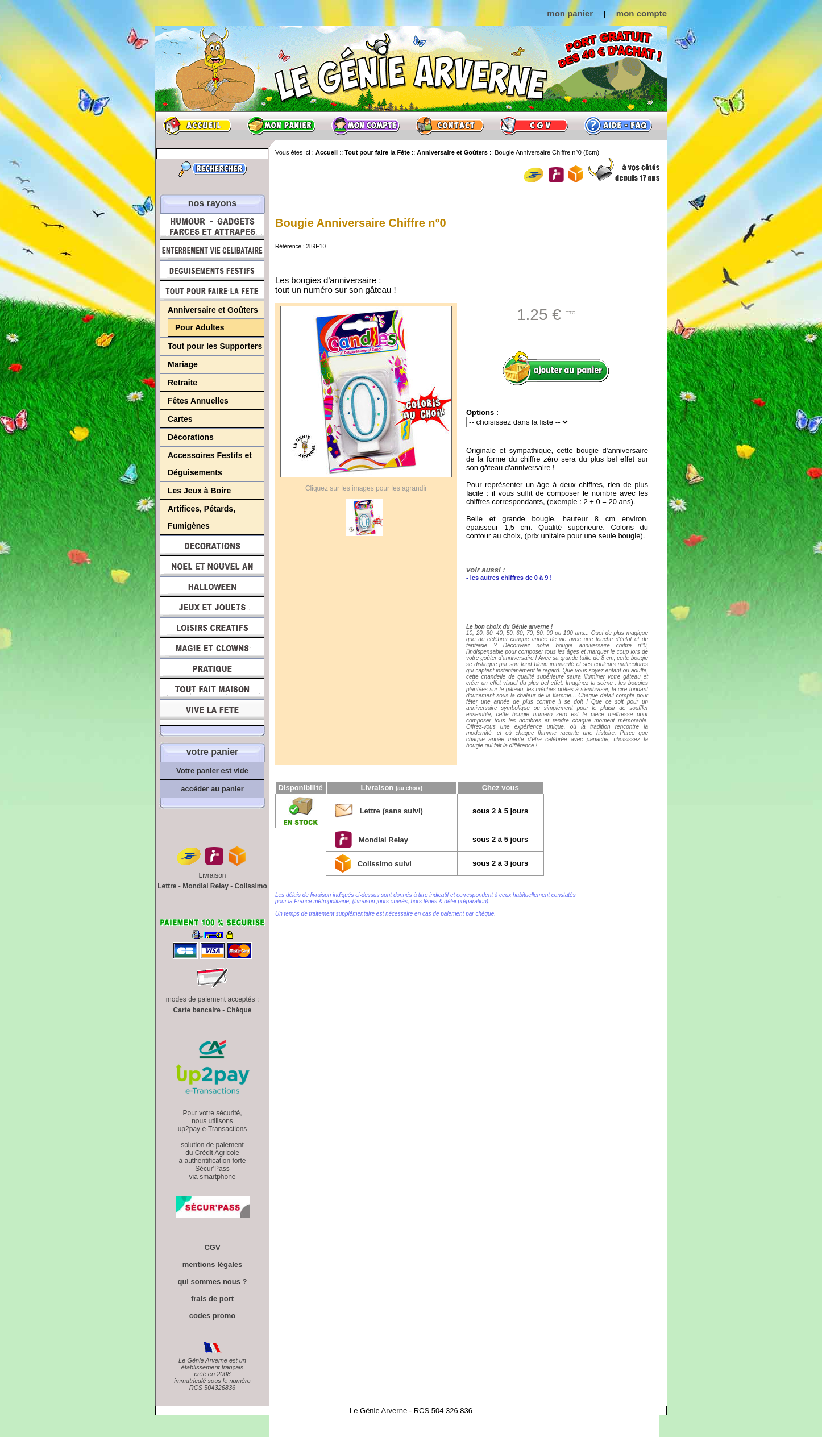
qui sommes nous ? (212, 1281)
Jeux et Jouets (212, 607)
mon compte (641, 13)
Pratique (212, 668)
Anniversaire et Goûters (213, 309)
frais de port (212, 1298)
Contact (450, 125)
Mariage (183, 364)
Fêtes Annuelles (198, 400)
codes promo (212, 1315)
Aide (618, 125)
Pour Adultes (200, 327)
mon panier (570, 13)
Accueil (197, 125)
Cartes (180, 418)
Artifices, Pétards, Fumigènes (201, 517)
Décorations (191, 437)
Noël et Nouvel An (212, 566)
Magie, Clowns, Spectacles (212, 648)
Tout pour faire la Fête (212, 291)
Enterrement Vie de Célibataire (212, 250)
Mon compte (365, 125)
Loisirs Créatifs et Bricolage (212, 627)
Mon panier (281, 125)
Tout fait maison (212, 689)
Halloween (212, 586)
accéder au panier (212, 788)
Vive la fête (212, 712)
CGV (534, 125)
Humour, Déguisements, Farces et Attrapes (212, 226)
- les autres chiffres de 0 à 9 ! (509, 577)
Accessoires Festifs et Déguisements (210, 464)
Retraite (182, 382)
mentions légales (212, 1264)
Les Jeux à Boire (199, 490)
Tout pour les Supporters (215, 346)
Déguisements (212, 270)
